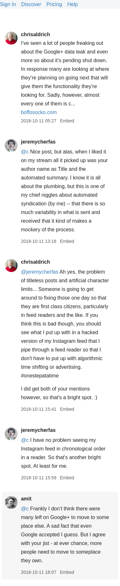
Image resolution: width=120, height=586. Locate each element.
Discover (31, 4)
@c (24, 151)
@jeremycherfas (39, 272)
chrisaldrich (35, 34)
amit (26, 498)
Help (72, 4)
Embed (67, 120)
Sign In (8, 4)
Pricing (54, 4)
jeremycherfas (38, 141)
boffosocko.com (39, 112)
